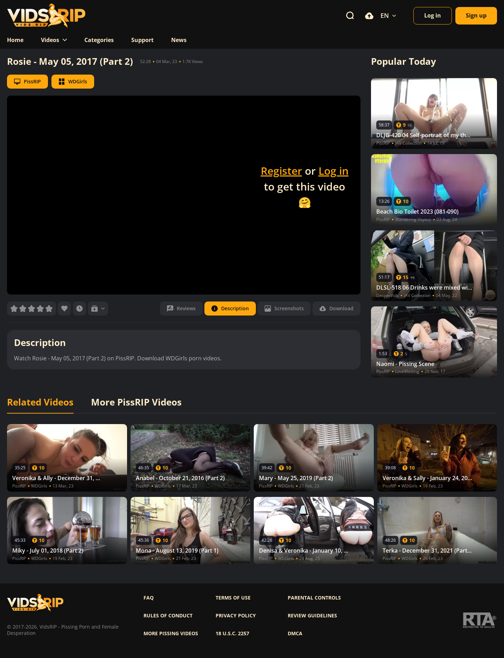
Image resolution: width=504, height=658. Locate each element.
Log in (333, 171)
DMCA (295, 633)
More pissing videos (171, 633)
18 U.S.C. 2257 (232, 633)
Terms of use (233, 598)
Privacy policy (236, 615)
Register (281, 171)
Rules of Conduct (168, 615)
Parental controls (314, 598)
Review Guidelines (312, 615)
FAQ (149, 598)
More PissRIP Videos (136, 402)
